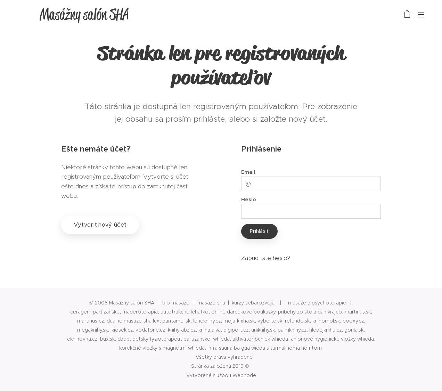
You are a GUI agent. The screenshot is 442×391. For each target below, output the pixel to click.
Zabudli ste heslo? (265, 258)
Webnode (244, 375)
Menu (421, 14)
